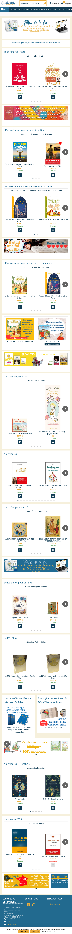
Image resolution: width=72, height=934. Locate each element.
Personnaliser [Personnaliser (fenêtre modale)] (46, 931)
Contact (7, 921)
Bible (12, 9)
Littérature (26, 9)
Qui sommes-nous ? (55, 904)
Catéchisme (57, 9)
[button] (66, 79)
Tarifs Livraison (10, 924)
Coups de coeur (66, 9)
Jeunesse (49, 9)
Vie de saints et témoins (52, 344)
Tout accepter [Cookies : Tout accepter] (23, 931)
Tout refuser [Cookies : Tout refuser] (35, 931)
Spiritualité (18, 9)
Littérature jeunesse (38, 9)
